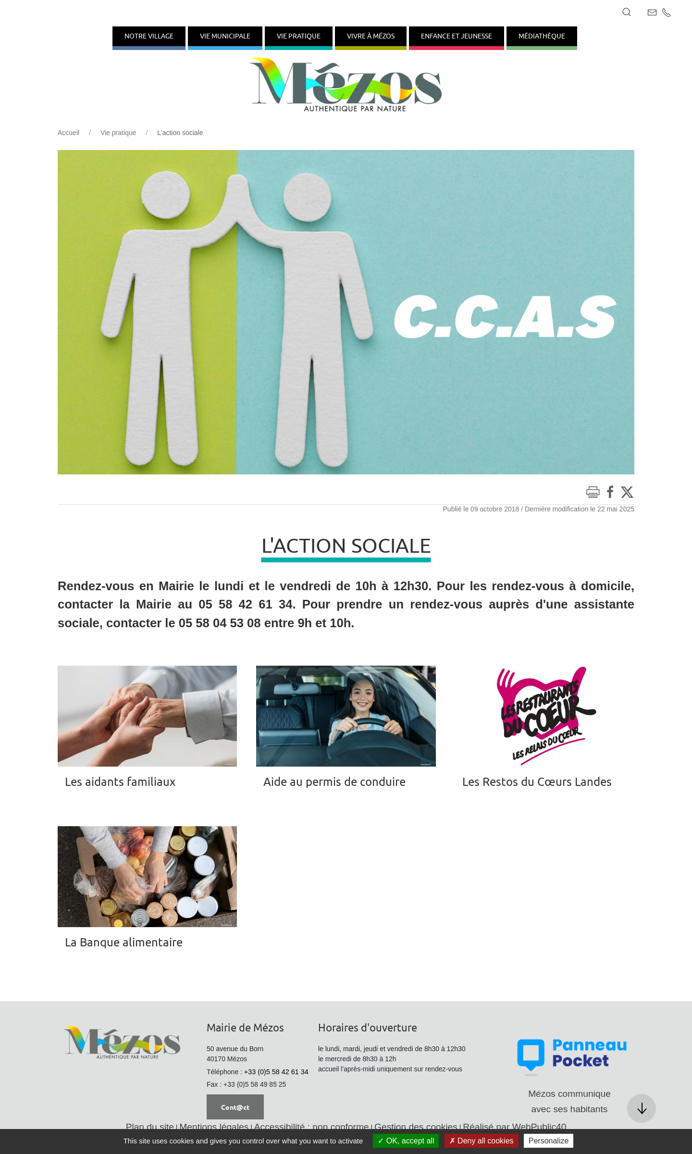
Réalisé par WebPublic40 (514, 1127)
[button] (626, 12)
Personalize (549, 1141)
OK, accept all (406, 1141)
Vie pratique (118, 132)
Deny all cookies (481, 1141)
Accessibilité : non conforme (311, 1127)
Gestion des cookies (415, 1127)
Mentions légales (213, 1127)
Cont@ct (235, 1107)
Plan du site (150, 1127)
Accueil (68, 132)
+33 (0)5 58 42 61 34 (276, 1072)
